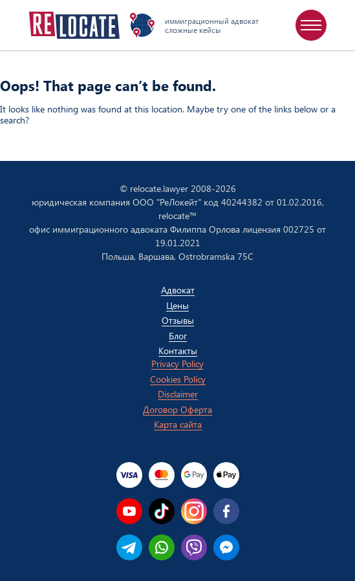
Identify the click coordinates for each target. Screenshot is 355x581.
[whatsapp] (162, 547)
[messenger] (226, 547)
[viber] (194, 547)
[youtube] (129, 511)
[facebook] (226, 511)
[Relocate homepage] (74, 25)
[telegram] (129, 547)
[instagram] (194, 511)
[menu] (311, 25)
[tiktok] (162, 511)
